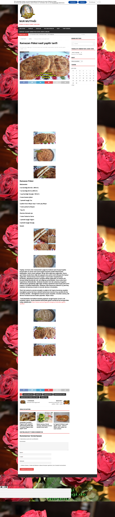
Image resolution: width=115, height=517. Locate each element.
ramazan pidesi (48, 394)
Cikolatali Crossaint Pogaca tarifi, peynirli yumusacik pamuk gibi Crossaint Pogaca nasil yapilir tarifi (26, 425)
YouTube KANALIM (49, 28)
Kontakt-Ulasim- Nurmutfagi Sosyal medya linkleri (34, 31)
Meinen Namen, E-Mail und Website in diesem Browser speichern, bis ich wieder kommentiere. (43, 465)
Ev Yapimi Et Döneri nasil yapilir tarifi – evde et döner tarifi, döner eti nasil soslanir (61, 426)
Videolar (38, 28)
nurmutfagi (38, 394)
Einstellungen (92, 2)
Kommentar (22, 441)
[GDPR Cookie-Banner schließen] (100, 2)
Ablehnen (82, 2)
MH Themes (45, 476)
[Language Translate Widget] (76, 52)
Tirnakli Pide (44, 397)
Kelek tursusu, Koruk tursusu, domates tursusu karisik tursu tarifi (44, 425)
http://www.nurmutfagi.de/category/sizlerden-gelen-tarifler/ (43, 303)
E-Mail (21, 456)
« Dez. (72, 85)
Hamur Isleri (40, 47)
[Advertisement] (45, 108)
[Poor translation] (5, 487)
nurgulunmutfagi (28, 394)
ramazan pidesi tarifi (59, 394)
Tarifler (30, 28)
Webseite (22, 461)
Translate (79, 54)
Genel (35, 47)
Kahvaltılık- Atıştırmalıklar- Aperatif (50, 47)
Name (21, 452)
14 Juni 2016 (24, 47)
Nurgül (30, 47)
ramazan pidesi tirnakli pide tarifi (29, 397)
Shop (58, 28)
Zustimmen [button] (72, 2)
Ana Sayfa (22, 28)
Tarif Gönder (66, 28)
